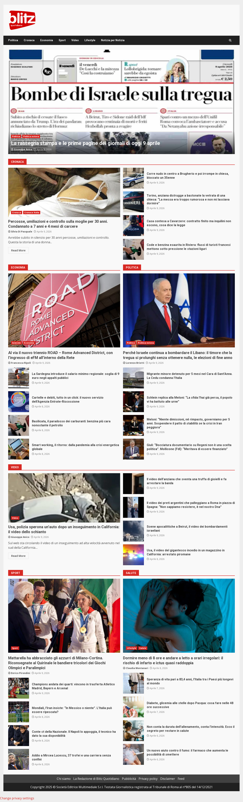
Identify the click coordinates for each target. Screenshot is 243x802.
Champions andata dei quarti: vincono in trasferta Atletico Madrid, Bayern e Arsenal (18, 688)
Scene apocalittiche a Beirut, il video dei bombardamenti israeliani (133, 531)
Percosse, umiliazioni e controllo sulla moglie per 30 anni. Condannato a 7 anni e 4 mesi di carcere (64, 192)
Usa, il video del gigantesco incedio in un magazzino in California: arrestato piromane (133, 554)
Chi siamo (64, 779)
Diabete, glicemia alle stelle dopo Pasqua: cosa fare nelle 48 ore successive (133, 707)
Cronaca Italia (31, 212)
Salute (142, 648)
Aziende (16, 343)
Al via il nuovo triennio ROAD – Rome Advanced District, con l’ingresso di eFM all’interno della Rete (64, 310)
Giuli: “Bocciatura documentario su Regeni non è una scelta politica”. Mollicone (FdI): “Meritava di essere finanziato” (133, 449)
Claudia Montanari (137, 668)
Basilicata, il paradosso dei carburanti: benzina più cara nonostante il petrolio (18, 425)
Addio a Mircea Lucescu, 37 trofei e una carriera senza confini (18, 759)
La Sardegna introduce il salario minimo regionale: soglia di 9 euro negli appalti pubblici (18, 378)
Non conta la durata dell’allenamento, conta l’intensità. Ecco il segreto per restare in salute (133, 730)
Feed (181, 779)
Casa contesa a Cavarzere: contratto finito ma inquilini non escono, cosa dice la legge (133, 225)
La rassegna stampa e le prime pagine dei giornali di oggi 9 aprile (121, 102)
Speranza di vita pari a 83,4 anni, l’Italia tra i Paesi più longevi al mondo (133, 683)
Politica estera (31, 136)
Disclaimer (167, 779)
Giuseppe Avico (23, 149)
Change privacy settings (17, 798)
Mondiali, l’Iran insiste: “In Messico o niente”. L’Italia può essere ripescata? (18, 711)
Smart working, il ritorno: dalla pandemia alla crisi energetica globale (18, 449)
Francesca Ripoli (21, 362)
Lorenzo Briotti (135, 362)
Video (75, 40)
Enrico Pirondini (20, 673)
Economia (46, 40)
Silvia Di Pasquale (21, 231)
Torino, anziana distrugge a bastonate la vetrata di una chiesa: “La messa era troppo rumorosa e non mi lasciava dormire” (133, 201)
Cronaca (29, 40)
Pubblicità (129, 779)
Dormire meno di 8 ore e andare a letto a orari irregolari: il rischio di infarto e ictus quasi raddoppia (179, 616)
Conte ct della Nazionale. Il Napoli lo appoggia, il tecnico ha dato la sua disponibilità (18, 735)
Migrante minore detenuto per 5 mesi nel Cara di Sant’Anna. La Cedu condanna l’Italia (133, 378)
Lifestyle (89, 40)
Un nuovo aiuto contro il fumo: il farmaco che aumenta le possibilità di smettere (133, 754)
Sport (62, 40)
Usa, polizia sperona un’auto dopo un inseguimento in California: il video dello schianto (64, 498)
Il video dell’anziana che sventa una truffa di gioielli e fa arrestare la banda (133, 483)
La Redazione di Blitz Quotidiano (96, 779)
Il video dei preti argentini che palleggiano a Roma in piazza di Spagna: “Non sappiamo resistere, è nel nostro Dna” (133, 507)
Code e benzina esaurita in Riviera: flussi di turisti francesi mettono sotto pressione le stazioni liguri (133, 249)
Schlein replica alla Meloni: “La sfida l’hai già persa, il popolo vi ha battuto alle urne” (133, 401)
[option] (121, 102)
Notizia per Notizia (113, 40)
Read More (18, 250)
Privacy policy (148, 779)
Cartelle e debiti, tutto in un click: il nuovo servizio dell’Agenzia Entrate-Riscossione (18, 401)
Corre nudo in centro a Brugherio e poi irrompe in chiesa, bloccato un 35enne (133, 178)
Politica (13, 40)
